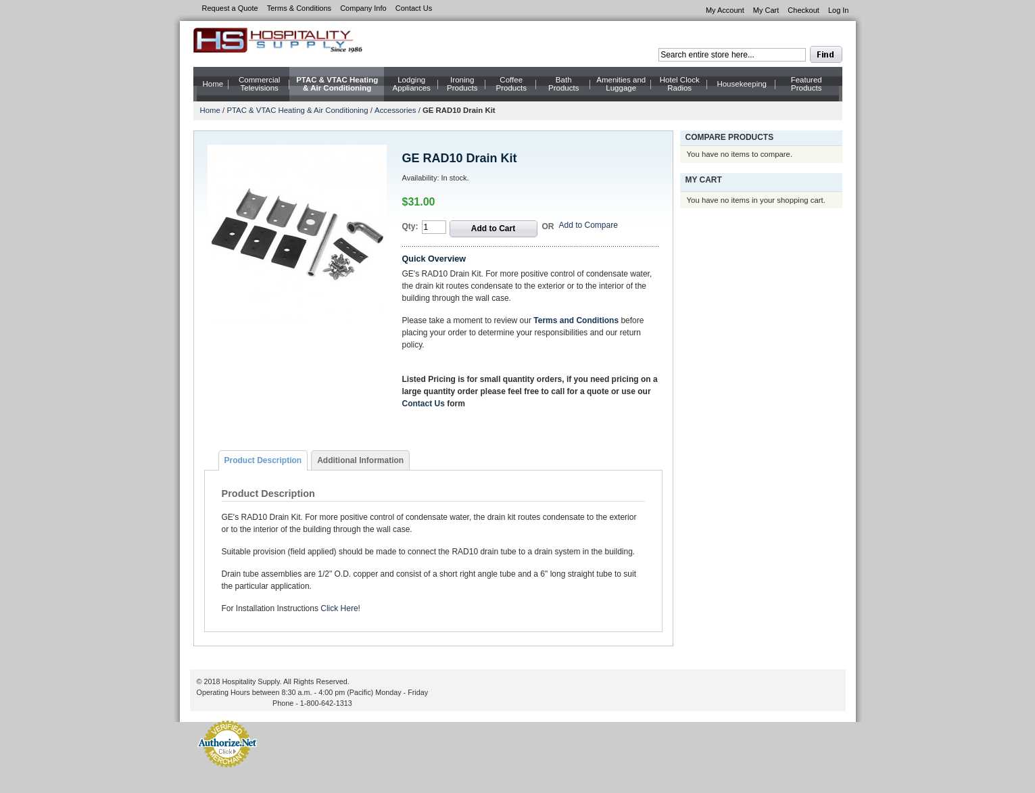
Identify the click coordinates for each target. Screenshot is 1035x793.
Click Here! (340, 608)
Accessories (395, 110)
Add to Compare (588, 225)
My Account (725, 10)
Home (210, 110)
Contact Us (413, 8)
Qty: (410, 226)
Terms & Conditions (299, 8)
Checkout (803, 10)
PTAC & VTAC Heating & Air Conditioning (297, 110)
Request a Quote (230, 8)
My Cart (766, 10)
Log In (838, 10)
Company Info (363, 8)
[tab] (263, 460)
